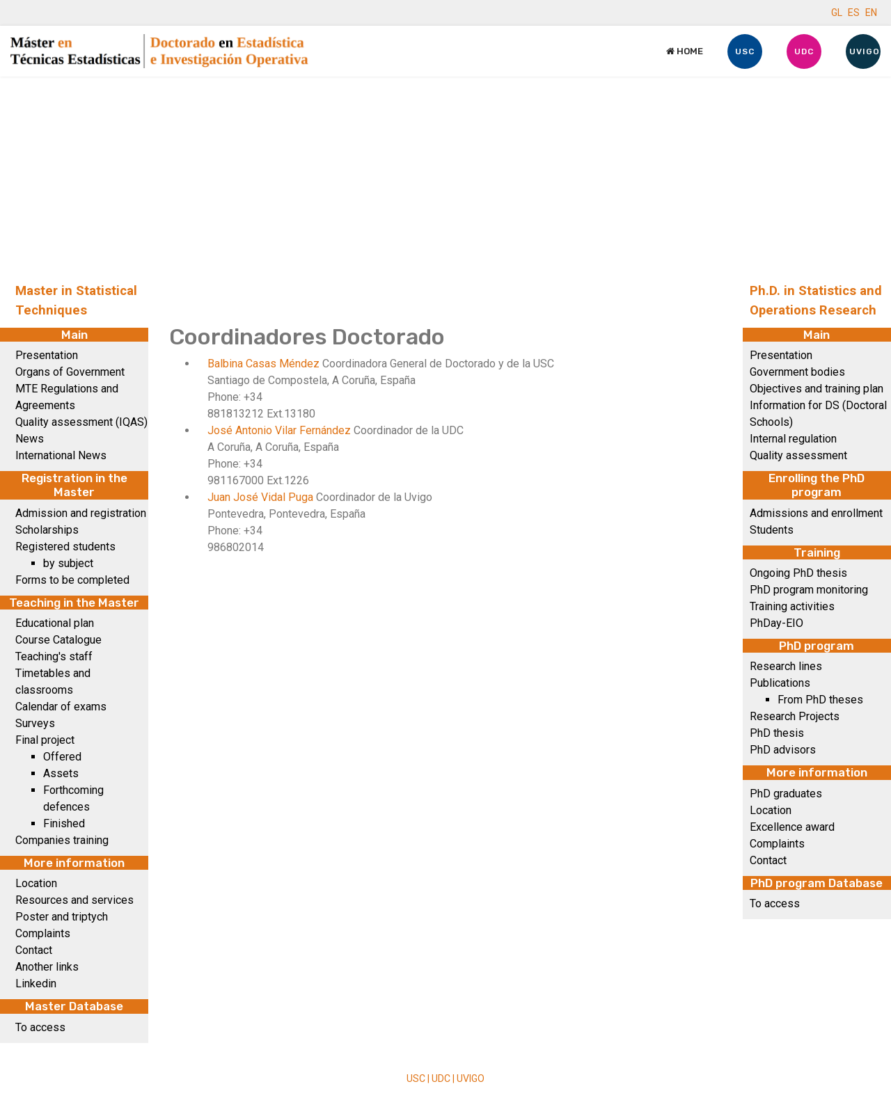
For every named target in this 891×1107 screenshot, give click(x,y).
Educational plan (54, 623)
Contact (33, 950)
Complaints (42, 933)
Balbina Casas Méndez (264, 363)
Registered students (65, 546)
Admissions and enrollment (816, 513)
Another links (47, 966)
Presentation (46, 355)
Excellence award (792, 827)
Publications (780, 683)
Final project (44, 740)
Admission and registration (80, 513)
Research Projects (794, 716)
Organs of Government (70, 372)
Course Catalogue (58, 639)
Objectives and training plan (816, 388)
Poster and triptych (61, 916)
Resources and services (74, 900)
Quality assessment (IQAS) (81, 422)
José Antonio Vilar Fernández (280, 430)
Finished (64, 823)
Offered (62, 756)
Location (36, 883)
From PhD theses (820, 699)
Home (684, 51)
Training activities (792, 606)
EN (871, 12)
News (29, 438)
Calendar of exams (61, 706)
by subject (68, 563)
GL (836, 12)
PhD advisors (783, 749)
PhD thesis (777, 733)
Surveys (35, 723)
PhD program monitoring (809, 589)
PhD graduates (786, 793)
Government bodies (797, 372)
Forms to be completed (72, 580)
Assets (61, 773)
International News (61, 455)
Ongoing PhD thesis (798, 573)
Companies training (62, 840)
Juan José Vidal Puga (261, 497)
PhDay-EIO (776, 623)
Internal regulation (793, 438)
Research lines (786, 666)
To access (40, 1027)
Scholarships (47, 529)
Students (772, 529)
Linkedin (35, 983)
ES (854, 12)
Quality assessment (798, 455)
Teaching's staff (54, 656)
